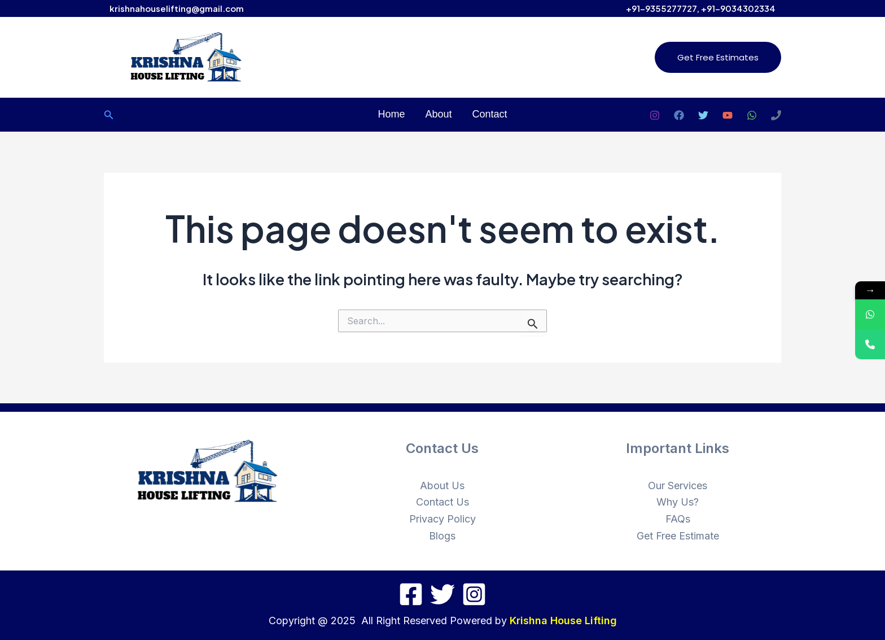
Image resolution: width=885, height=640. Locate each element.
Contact (489, 114)
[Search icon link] (109, 115)
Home (391, 114)
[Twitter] (703, 115)
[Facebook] (679, 115)
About (438, 114)
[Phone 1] (776, 115)
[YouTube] (727, 115)
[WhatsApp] (752, 115)
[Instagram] (655, 115)
